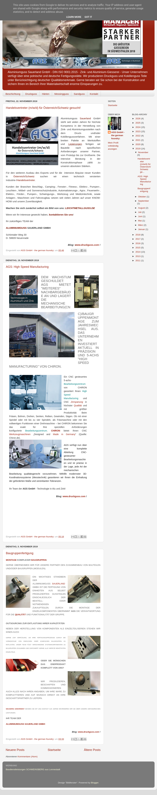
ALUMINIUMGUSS (16, 228)
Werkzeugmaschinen (19, 434)
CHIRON (55, 430)
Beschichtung (13, 93)
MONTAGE (11, 560)
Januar (142, 229)
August (142, 208)
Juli (140, 212)
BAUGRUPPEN (38, 560)
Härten (45, 93)
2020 (138, 144)
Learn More (73, 17)
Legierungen (75, 144)
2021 (138, 140)
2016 (138, 243)
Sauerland (85, 118)
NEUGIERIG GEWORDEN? (15, 709)
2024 (138, 127)
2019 (138, 148)
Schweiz (30, 176)
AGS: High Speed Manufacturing (27, 266)
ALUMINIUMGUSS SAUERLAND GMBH (25, 724)
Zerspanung (77, 402)
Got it (88, 17)
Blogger (94, 782)
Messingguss (61, 93)
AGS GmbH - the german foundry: (118, 135)
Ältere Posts (92, 750)
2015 (138, 247)
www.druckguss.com (74, 496)
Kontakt (94, 93)
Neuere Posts (15, 750)
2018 (138, 234)
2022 (138, 135)
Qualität (78, 405)
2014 (138, 252)
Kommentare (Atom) (28, 756)
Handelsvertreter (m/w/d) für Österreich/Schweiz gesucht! (43, 107)
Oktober (142, 196)
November (143, 152)
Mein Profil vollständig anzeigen (113, 145)
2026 (138, 118)
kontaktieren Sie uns (61, 214)
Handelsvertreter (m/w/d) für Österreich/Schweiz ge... (144, 165)
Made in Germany (64, 434)
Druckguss (31, 93)
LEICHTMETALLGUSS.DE (80, 208)
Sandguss (79, 93)
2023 (138, 131)
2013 (138, 256)
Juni (140, 216)
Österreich (19, 176)
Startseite (54, 750)
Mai (140, 220)
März (141, 225)
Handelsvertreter (26, 180)
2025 (138, 123)
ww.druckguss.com (87, 245)
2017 (138, 239)
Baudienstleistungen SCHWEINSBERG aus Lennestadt (33, 769)
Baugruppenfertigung (19, 553)
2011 (138, 260)
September (143, 201)
